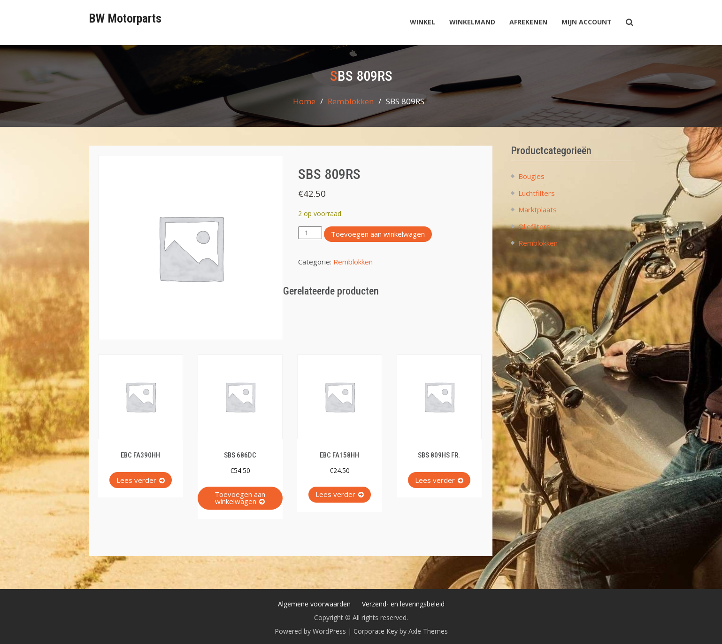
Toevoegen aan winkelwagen (378, 234)
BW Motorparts (125, 18)
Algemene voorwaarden (314, 603)
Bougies (531, 176)
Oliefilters (534, 226)
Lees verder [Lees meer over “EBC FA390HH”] (136, 480)
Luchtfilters (536, 193)
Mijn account (586, 21)
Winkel (422, 21)
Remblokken (351, 101)
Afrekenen (528, 21)
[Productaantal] (310, 232)
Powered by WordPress (310, 631)
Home (304, 101)
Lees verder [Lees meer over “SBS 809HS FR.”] (435, 480)
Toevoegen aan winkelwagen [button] (240, 497)
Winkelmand (472, 21)
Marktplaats (537, 209)
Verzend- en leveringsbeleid (403, 603)
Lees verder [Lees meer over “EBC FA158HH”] (335, 494)
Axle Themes (428, 631)
